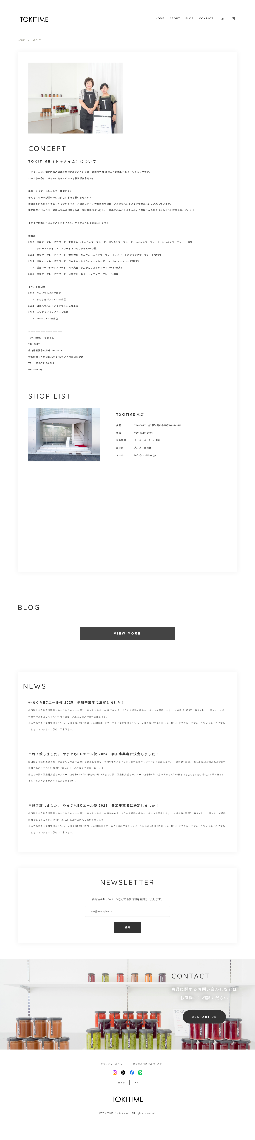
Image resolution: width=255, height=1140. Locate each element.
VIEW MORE (127, 633)
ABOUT (175, 18)
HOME (159, 18)
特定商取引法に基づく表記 (147, 1064)
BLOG (189, 18)
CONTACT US (204, 1016)
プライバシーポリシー (113, 1064)
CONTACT (206, 18)
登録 (128, 927)
